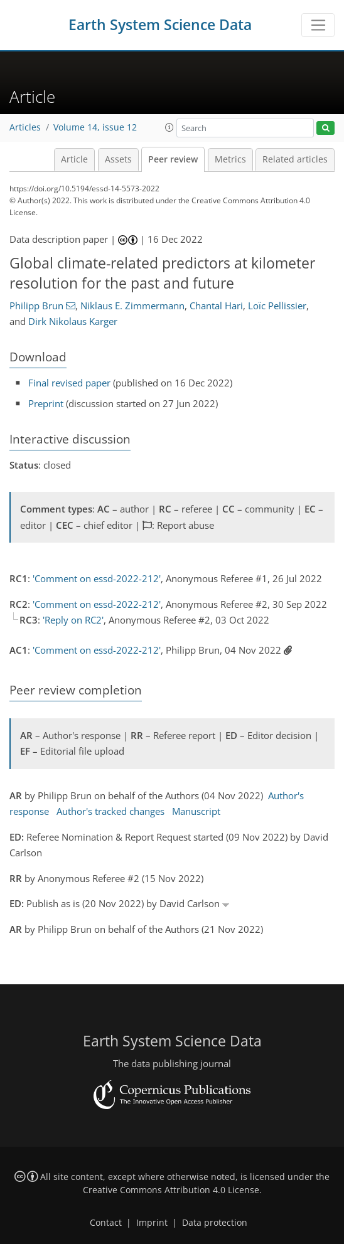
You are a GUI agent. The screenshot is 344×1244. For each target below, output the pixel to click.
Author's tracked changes (110, 811)
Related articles (295, 159)
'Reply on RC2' (73, 620)
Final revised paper (69, 382)
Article (74, 159)
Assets (118, 159)
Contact (106, 1222)
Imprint (152, 1222)
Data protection (214, 1222)
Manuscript (196, 811)
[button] (169, 127)
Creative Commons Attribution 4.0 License (171, 1190)
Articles (25, 127)
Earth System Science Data (160, 25)
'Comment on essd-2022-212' (97, 578)
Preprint (45, 403)
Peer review (173, 159)
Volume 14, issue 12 (95, 127)
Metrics (230, 159)
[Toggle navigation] (318, 25)
